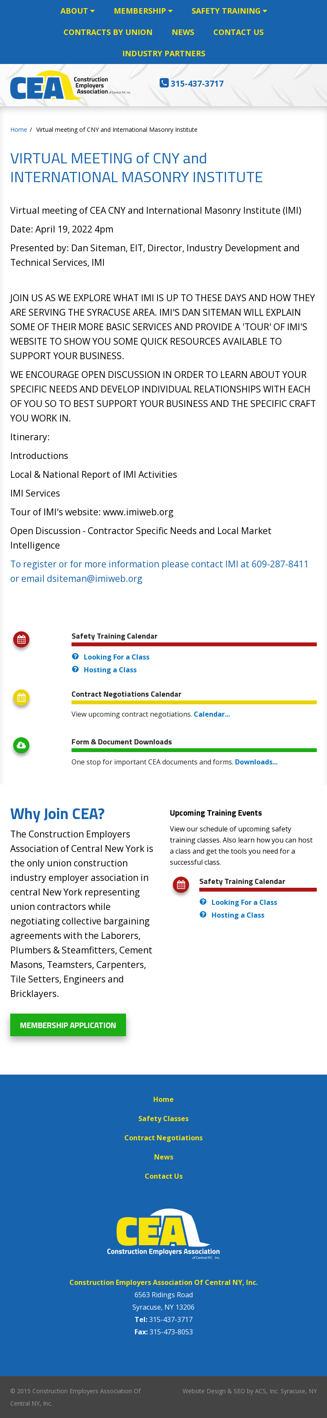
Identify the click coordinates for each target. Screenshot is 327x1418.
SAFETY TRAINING (229, 11)
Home (163, 1099)
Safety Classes (163, 1118)
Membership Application (68, 1025)
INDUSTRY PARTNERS (163, 53)
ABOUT (77, 11)
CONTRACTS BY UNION (107, 32)
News (163, 1157)
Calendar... (212, 714)
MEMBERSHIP (143, 11)
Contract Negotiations (163, 1137)
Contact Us (164, 1176)
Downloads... (256, 762)
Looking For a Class (116, 657)
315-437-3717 (197, 83)
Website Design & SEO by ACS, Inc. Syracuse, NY (250, 1391)
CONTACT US (238, 32)
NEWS (183, 32)
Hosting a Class (110, 669)
